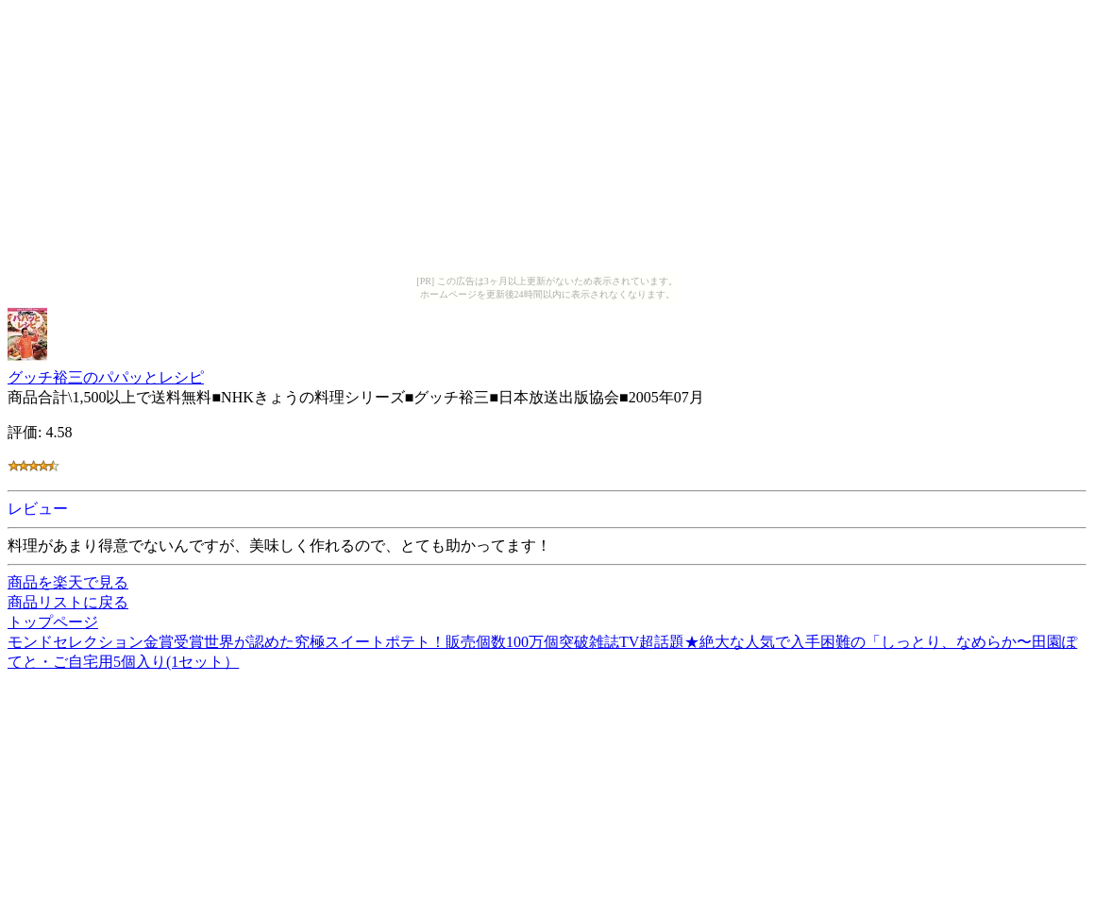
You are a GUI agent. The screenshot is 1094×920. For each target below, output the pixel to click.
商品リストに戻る (68, 602)
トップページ (53, 622)
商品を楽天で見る (68, 582)
